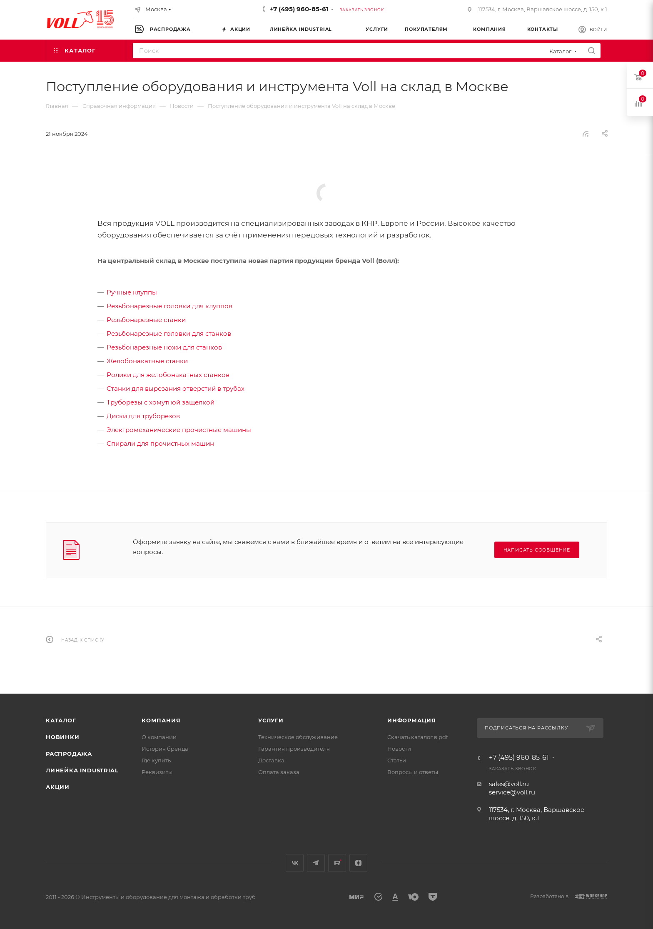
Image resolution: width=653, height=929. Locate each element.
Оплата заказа (278, 772)
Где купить (156, 760)
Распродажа (69, 753)
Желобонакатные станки (147, 361)
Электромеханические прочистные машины (179, 430)
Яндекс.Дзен (358, 863)
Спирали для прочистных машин (160, 443)
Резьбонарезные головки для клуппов (169, 306)
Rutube (337, 863)
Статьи (396, 760)
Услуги (271, 720)
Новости (399, 748)
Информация (411, 720)
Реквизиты (157, 772)
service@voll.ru (512, 792)
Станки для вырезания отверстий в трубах (175, 388)
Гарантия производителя (294, 748)
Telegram (316, 863)
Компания (161, 720)
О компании (159, 737)
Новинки (63, 737)
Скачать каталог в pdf (417, 737)
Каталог (61, 720)
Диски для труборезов (143, 416)
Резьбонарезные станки (146, 320)
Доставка (271, 760)
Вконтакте (295, 863)
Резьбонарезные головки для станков (169, 333)
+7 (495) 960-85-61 (299, 9)
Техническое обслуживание (298, 737)
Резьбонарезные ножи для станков (164, 347)
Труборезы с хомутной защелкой (160, 402)
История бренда (165, 748)
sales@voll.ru (509, 784)
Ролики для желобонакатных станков (168, 375)
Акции (58, 787)
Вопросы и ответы (412, 772)
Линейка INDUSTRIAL (82, 770)
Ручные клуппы (132, 292)
